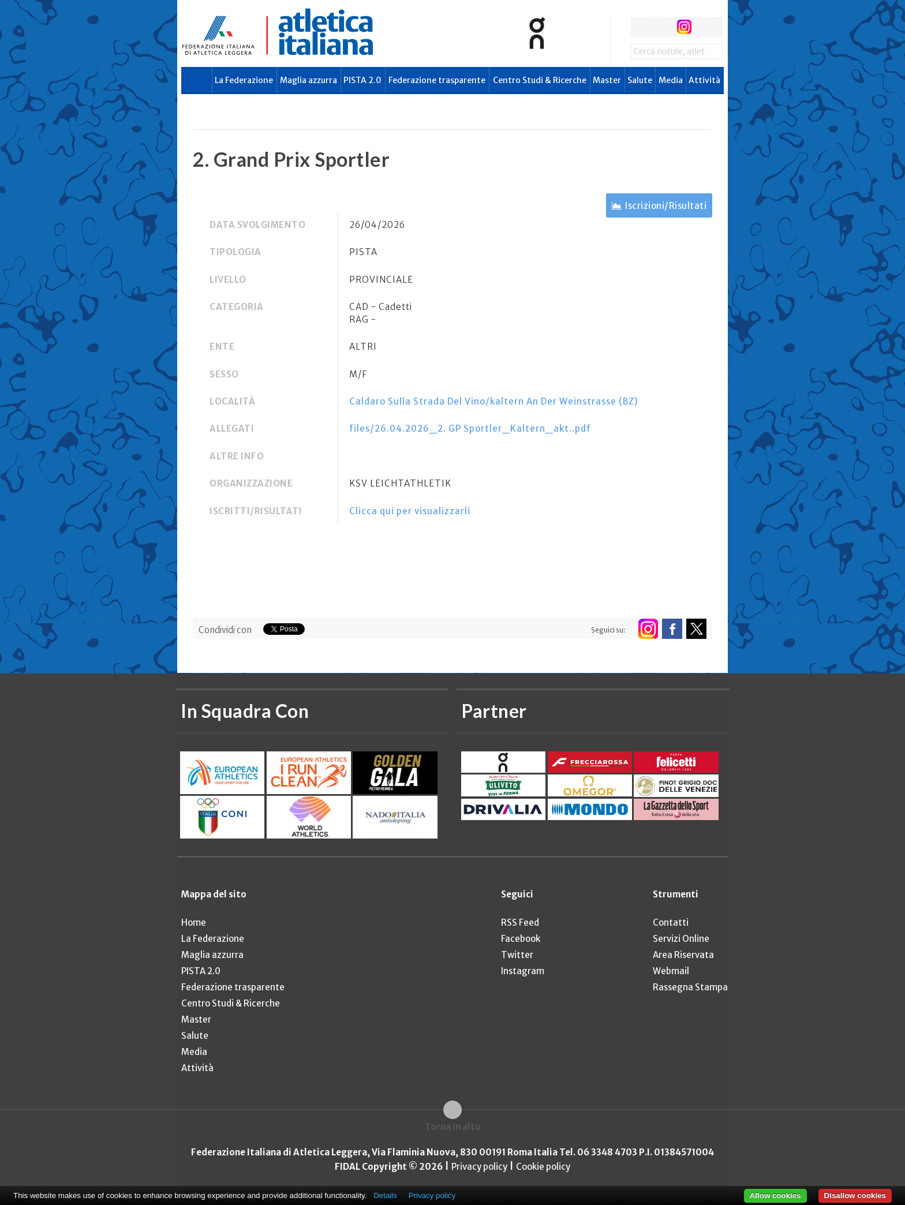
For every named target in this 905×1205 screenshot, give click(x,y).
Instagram (522, 971)
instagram (684, 27)
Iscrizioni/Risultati (665, 205)
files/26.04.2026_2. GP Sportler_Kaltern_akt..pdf (470, 428)
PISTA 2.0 (362, 80)
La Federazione (244, 80)
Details (385, 1195)
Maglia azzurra (308, 80)
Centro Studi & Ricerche (539, 80)
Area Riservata (683, 954)
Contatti (671, 922)
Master (607, 80)
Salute (639, 80)
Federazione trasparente (436, 80)
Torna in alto (453, 1126)
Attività (704, 80)
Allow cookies (775, 1195)
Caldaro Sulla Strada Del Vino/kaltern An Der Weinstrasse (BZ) (493, 401)
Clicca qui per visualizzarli (409, 511)
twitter (662, 27)
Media (671, 80)
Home (193, 922)
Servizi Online (681, 938)
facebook (641, 27)
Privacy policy (479, 1166)
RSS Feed (520, 922)
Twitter (517, 954)
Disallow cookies (855, 1195)
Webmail (671, 971)
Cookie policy (543, 1166)
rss (705, 27)
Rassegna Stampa (690, 987)
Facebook (520, 938)
